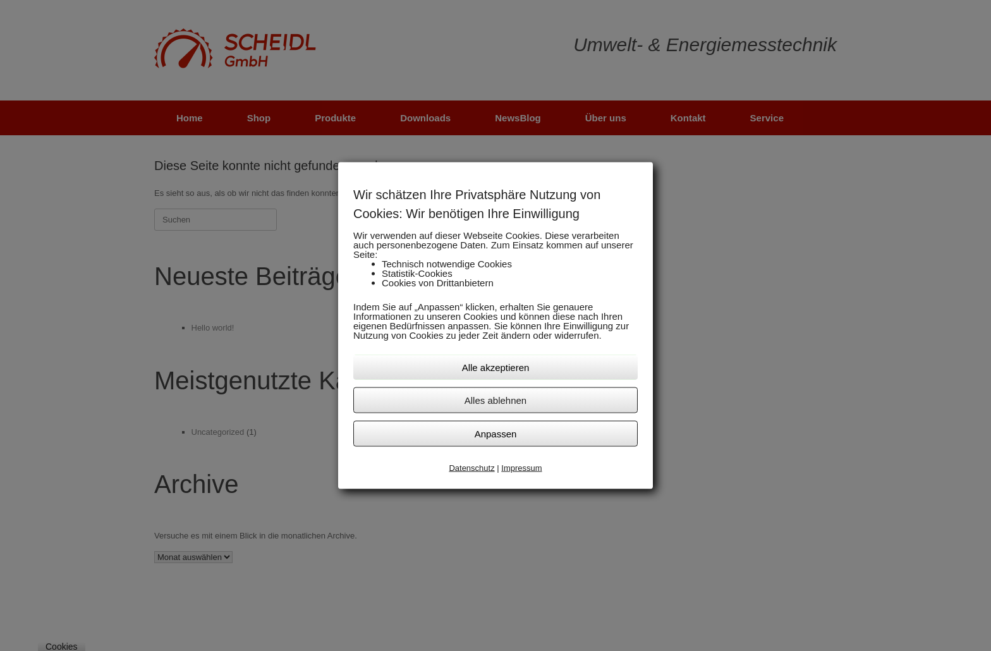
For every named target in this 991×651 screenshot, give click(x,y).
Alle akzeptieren (496, 367)
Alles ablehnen (495, 399)
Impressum (521, 467)
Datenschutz (471, 467)
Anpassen (496, 433)
